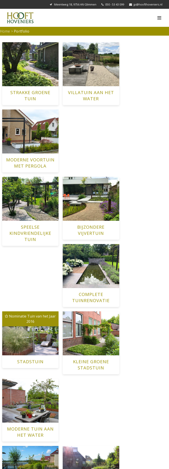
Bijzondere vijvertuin (59, 448)
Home (5, 31)
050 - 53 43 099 (114, 4)
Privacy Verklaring (158, 462)
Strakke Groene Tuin (59, 416)
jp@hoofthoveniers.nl (148, 4)
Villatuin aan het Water (60, 421)
